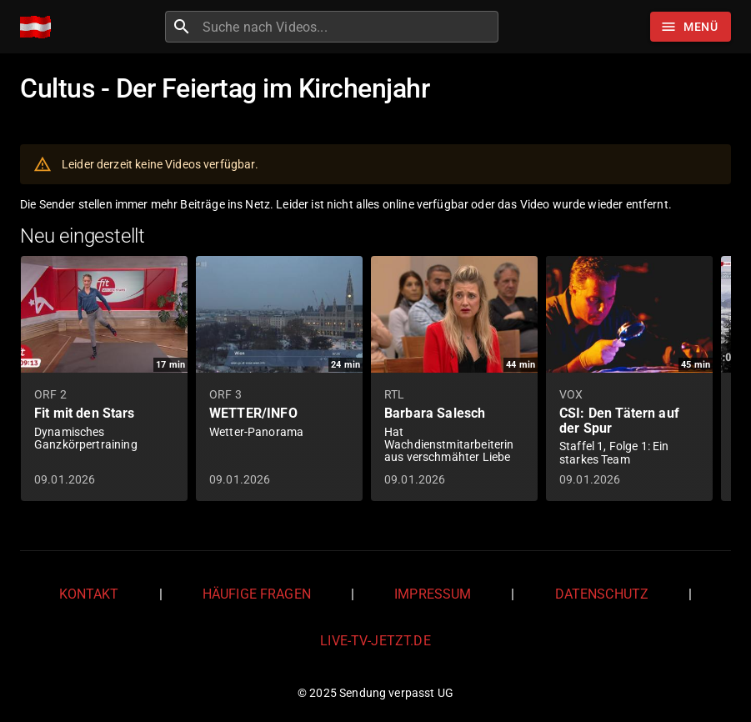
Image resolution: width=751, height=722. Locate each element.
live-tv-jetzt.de (375, 641)
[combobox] (348, 27)
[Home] (39, 27)
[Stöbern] (690, 27)
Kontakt (89, 594)
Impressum (432, 594)
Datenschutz (602, 594)
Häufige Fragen (257, 594)
